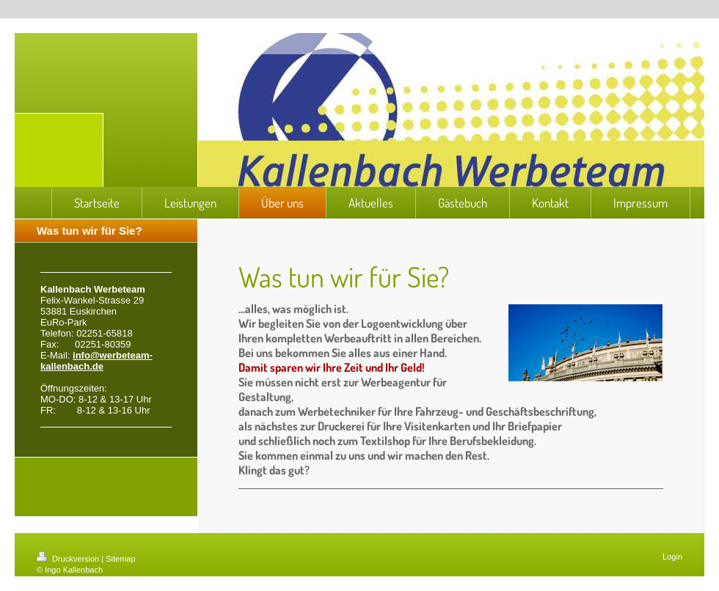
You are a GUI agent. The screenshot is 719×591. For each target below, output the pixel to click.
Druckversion (69, 558)
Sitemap (120, 558)
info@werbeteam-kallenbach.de (96, 361)
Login (672, 556)
